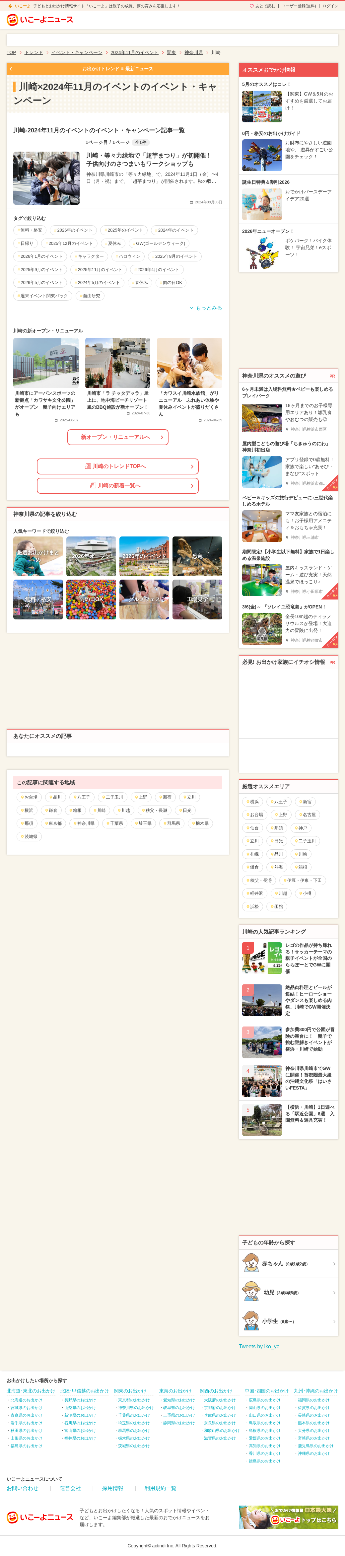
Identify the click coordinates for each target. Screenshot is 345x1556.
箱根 (75, 810)
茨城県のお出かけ (134, 1446)
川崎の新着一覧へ (115, 485)
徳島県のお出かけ (265, 1461)
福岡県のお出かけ (314, 1400)
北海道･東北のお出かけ (31, 1390)
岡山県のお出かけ (265, 1407)
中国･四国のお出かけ (267, 1390)
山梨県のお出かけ (80, 1407)
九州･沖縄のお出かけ (316, 1390)
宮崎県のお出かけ (314, 1438)
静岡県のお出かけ (179, 1423)
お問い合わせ (22, 1488)
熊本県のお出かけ (314, 1423)
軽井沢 (254, 893)
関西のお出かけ (216, 1390)
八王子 (81, 797)
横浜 (26, 810)
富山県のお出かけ (80, 1430)
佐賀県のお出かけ (314, 1407)
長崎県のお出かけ (314, 1415)
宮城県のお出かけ (26, 1407)
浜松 (252, 906)
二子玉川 (112, 797)
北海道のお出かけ (26, 1400)
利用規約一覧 (160, 1488)
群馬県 (171, 823)
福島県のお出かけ (26, 1446)
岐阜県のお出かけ (179, 1407)
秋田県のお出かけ (26, 1430)
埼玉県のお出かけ (134, 1423)
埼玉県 (143, 823)
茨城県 (28, 836)
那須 (26, 823)
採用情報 (112, 1488)
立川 (189, 797)
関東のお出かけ (130, 1390)
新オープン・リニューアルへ (115, 437)
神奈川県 (84, 823)
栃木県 (200, 823)
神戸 (300, 827)
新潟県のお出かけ (80, 1415)
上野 (140, 797)
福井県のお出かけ (80, 1438)
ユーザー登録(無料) (299, 6)
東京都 (53, 823)
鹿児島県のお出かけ (316, 1446)
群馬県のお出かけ (134, 1430)
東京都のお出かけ (134, 1400)
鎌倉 (50, 810)
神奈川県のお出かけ (136, 1407)
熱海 (276, 867)
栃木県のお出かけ (134, 1438)
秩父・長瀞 (154, 810)
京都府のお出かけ (220, 1407)
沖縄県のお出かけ (314, 1453)
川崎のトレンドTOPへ (115, 466)
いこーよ (23, 6)
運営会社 (70, 1488)
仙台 (252, 827)
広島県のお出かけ (265, 1400)
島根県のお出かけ (265, 1430)
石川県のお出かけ (80, 1423)
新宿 (165, 797)
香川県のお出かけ (265, 1453)
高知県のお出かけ (265, 1446)
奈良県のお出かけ (220, 1423)
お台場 (28, 797)
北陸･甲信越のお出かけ (84, 1390)
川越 (123, 810)
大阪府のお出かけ (220, 1400)
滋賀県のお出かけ (220, 1438)
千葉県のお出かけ (134, 1415)
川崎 (99, 810)
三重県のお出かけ (179, 1415)
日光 (184, 810)
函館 (276, 906)
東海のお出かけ (175, 1390)
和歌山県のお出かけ (222, 1430)
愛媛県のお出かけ (265, 1438)
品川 (55, 797)
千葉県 (114, 823)
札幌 (252, 854)
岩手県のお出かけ (26, 1423)
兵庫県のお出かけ (220, 1415)
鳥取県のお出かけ (265, 1423)
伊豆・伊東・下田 (302, 880)
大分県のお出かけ (314, 1430)
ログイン (330, 6)
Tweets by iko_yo (259, 1346)
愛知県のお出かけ (179, 1400)
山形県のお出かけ (26, 1438)
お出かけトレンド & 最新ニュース (117, 68)
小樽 (305, 893)
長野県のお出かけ (80, 1400)
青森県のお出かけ (26, 1415)
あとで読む (265, 6)
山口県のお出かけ (265, 1415)
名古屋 (307, 814)
